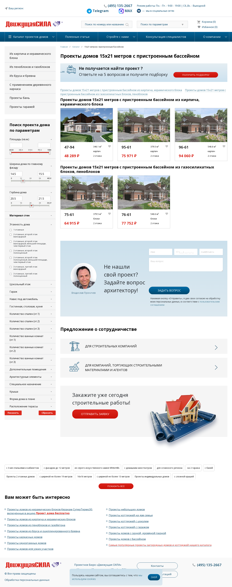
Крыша (14, 391)
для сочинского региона (169, 467)
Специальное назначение (25, 384)
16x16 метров (84, 476)
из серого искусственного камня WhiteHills (97, 467)
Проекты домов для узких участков (30, 549)
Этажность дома (20, 224)
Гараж (13, 291)
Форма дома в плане (22, 399)
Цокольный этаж (20, 284)
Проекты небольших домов (127, 509)
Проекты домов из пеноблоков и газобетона (36, 525)
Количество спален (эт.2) (25, 321)
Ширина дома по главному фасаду (26, 165)
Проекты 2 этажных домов (20, 476)
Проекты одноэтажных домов (26, 543)
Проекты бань (20, 98)
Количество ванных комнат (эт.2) (26, 349)
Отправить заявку (95, 414)
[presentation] (172, 278)
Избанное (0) (209, 27)
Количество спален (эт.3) (25, 328)
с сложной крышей (184, 476)
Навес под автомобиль (24, 299)
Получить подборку (195, 74)
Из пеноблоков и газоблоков (30, 67)
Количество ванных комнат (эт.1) (26, 337)
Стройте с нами (118, 37)
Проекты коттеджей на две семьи (131, 515)
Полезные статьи (77, 37)
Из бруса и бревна (22, 76)
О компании (212, 37)
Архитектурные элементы (25, 376)
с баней (209, 467)
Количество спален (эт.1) (25, 314)
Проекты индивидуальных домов (152, 476)
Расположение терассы (24, 406)
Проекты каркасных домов (24, 537)
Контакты (157, 566)
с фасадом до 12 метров (57, 467)
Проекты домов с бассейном (127, 539)
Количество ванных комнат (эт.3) (26, 360)
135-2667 (120, 5)
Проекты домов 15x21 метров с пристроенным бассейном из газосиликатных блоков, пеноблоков (143, 92)
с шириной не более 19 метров (56, 476)
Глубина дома (18, 192)
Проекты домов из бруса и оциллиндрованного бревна (43, 531)
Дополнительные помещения (28, 369)
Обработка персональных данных (27, 580)
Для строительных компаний (111, 346)
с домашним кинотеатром (138, 467)
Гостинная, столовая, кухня (26, 306)
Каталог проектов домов (30, 37)
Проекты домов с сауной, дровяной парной (137, 533)
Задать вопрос (169, 290)
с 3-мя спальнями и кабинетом (22, 467)
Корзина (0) (209, 21)
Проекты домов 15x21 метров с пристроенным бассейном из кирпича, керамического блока (121, 90)
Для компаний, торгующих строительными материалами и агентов (123, 367)
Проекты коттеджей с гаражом (129, 527)
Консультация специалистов (166, 37)
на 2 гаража (193, 467)
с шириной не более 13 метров (113, 476)
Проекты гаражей (22, 107)
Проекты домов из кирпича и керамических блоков (41, 519)
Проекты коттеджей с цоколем (129, 521)
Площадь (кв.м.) (19, 139)
